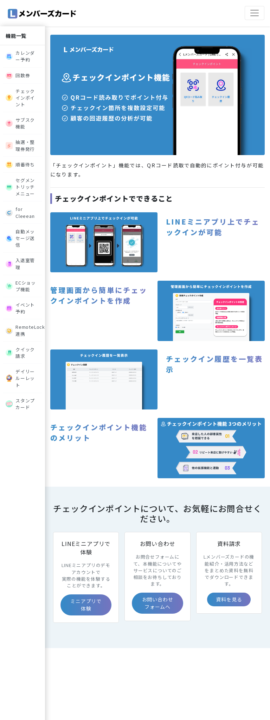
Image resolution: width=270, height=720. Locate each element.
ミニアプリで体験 (86, 605)
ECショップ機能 (21, 286)
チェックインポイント (20, 98)
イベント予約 (20, 308)
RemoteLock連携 (24, 330)
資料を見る (229, 599)
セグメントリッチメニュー (20, 187)
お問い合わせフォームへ (157, 603)
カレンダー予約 (20, 56)
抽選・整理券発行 (20, 145)
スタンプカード (20, 404)
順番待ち (20, 164)
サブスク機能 (20, 123)
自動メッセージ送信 (20, 238)
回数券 (18, 75)
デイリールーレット (20, 378)
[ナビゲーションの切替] (254, 13)
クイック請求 (20, 352)
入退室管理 (20, 263)
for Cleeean (20, 212)
